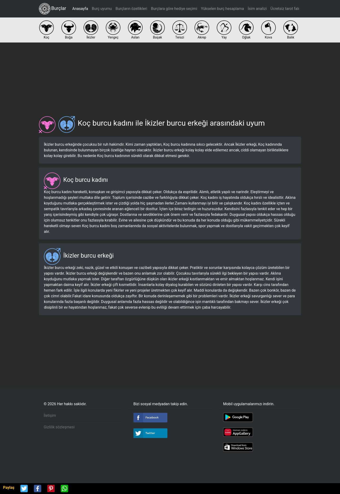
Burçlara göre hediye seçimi (174, 8)
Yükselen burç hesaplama (222, 8)
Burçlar (52, 8)
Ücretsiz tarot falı (285, 8)
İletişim (50, 415)
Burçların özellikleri (131, 8)
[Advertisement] (170, 77)
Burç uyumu (102, 8)
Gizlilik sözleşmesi (59, 427)
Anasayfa (80, 8)
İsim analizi (257, 8)
